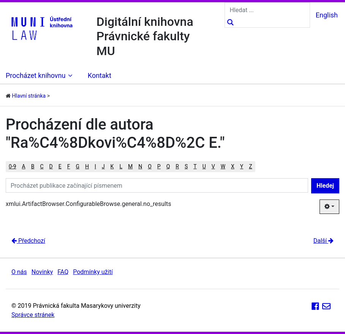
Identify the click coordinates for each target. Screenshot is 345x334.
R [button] (177, 166)
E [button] (60, 166)
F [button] (68, 166)
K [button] (112, 166)
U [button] (204, 166)
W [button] (223, 166)
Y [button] (241, 166)
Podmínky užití (92, 271)
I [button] (95, 166)
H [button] (87, 166)
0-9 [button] (12, 166)
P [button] (159, 166)
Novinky (42, 271)
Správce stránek (32, 314)
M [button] (130, 166)
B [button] (33, 166)
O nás (19, 271)
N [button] (140, 166)
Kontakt (99, 75)
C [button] (41, 166)
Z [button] (250, 166)
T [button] (194, 166)
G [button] (78, 166)
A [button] (23, 166)
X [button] (232, 166)
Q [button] (168, 166)
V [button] (213, 166)
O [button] (150, 166)
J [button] (103, 166)
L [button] (120, 166)
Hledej (325, 185)
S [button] (186, 166)
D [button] (51, 166)
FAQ (62, 271)
